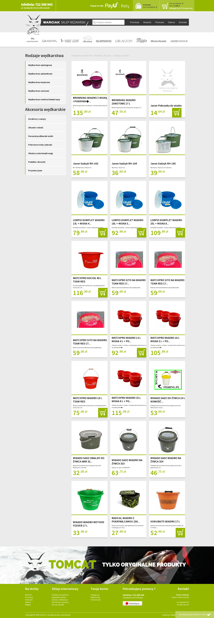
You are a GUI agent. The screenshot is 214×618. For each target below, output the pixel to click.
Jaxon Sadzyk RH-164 (124, 163)
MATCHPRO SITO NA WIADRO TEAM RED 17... (129, 281)
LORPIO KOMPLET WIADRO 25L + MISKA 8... (166, 221)
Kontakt (183, 22)
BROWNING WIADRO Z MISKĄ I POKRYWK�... (90, 99)
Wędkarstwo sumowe (38, 90)
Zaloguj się (174, 8)
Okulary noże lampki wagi (40, 153)
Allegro (28, 604)
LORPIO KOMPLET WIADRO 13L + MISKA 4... (89, 221)
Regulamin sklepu (59, 597)
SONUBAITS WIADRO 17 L (165, 521)
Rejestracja (95, 597)
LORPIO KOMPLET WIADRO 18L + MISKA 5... (127, 221)
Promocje (134, 22)
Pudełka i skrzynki (36, 161)
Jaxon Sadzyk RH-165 (163, 163)
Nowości (147, 22)
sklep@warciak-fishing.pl (133, 597)
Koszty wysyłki (58, 604)
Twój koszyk (96, 599)
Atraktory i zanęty (37, 119)
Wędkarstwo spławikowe (40, 73)
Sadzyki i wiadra (121, 55)
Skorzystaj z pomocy (60, 602)
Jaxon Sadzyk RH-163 (85, 163)
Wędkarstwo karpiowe (39, 82)
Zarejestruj (187, 8)
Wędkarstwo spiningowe (40, 65)
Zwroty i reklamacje (60, 599)
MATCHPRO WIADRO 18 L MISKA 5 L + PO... (165, 339)
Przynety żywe (35, 170)
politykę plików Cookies (197, 614)
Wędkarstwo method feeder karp (44, 99)
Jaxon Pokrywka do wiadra (166, 105)
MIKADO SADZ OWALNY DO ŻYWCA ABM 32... (88, 459)
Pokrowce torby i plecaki (40, 144)
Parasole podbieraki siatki (40, 136)
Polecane (159, 22)
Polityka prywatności (60, 595)
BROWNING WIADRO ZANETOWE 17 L (124, 101)
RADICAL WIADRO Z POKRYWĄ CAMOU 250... (126, 519)
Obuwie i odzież (35, 127)
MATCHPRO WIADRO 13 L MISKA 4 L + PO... (126, 339)
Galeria (171, 22)
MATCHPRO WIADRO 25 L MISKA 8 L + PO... (126, 399)
